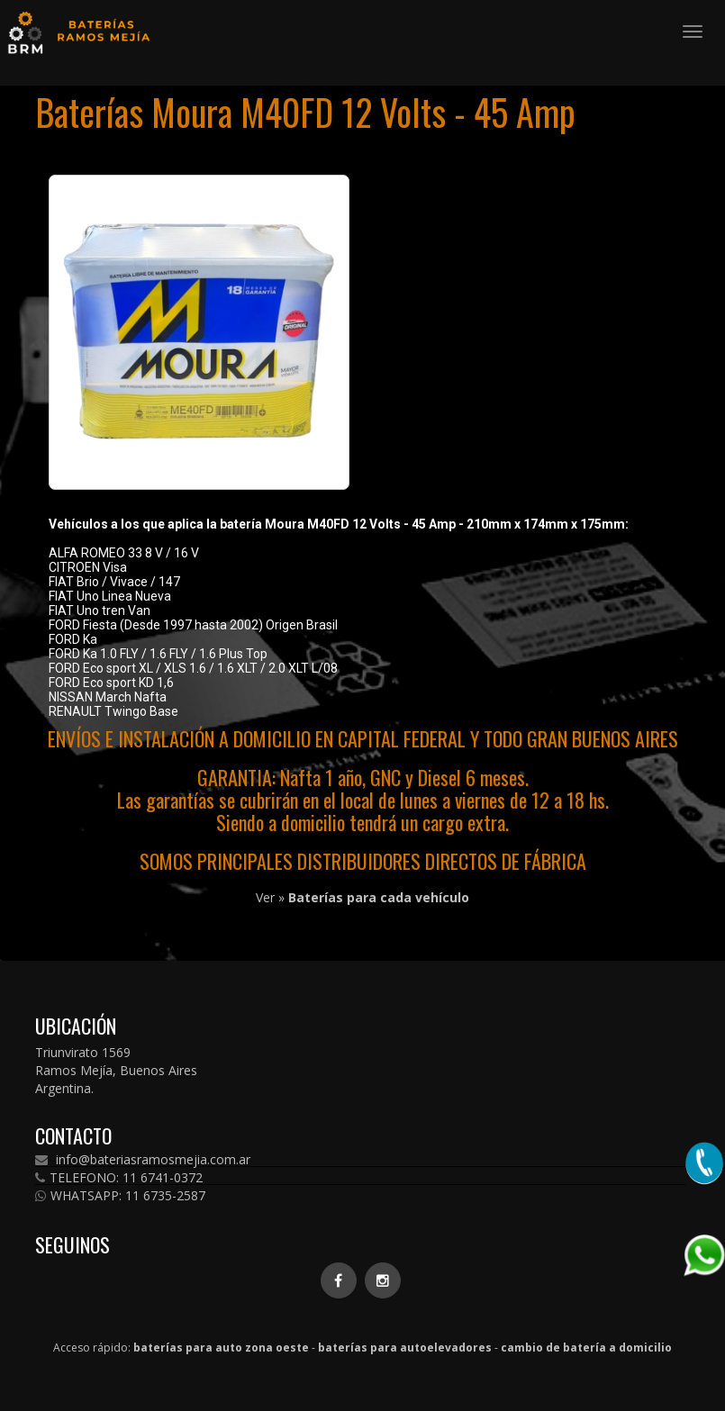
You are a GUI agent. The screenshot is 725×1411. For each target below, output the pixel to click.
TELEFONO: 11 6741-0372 (119, 1177)
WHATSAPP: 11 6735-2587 (120, 1195)
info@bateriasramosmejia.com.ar (142, 1159)
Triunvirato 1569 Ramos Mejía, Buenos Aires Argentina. (116, 1070)
